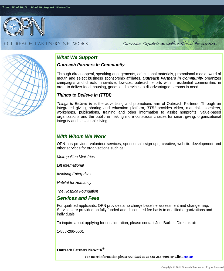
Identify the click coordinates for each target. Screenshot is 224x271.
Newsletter (63, 7)
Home (5, 7)
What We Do (20, 7)
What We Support (42, 7)
